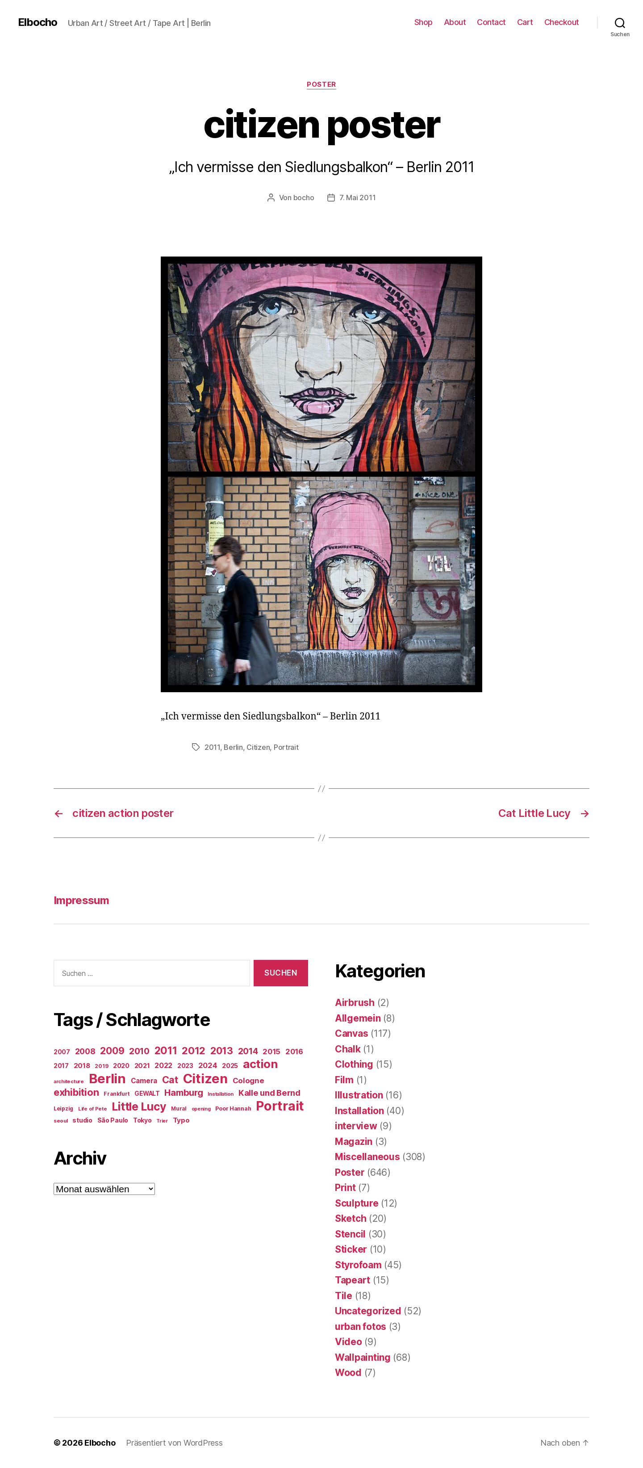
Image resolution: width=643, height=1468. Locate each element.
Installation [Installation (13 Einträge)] (221, 1094)
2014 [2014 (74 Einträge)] (248, 1051)
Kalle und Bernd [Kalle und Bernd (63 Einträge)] (269, 1093)
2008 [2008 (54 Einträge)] (85, 1051)
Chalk (348, 1049)
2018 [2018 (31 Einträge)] (82, 1065)
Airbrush (355, 1002)
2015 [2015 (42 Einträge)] (271, 1051)
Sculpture (357, 1203)
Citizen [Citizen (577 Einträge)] (205, 1078)
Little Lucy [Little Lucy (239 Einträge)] (139, 1106)
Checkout (561, 22)
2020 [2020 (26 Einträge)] (121, 1065)
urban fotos (360, 1326)
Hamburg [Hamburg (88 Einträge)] (183, 1092)
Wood (348, 1372)
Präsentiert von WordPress (174, 1442)
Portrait (286, 747)
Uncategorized (368, 1311)
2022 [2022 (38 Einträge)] (163, 1065)
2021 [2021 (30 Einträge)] (142, 1066)
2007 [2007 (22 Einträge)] (62, 1052)
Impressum (81, 900)
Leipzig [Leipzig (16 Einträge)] (63, 1108)
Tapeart (352, 1280)
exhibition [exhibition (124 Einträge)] (76, 1092)
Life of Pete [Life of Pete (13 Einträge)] (92, 1109)
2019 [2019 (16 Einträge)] (101, 1066)
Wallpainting (363, 1357)
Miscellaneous (367, 1156)
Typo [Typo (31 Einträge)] (181, 1120)
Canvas (351, 1033)
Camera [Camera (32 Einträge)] (144, 1081)
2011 (212, 747)
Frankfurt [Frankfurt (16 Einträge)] (117, 1093)
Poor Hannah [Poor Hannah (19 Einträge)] (233, 1108)
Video (348, 1341)
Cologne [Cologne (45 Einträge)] (248, 1080)
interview (356, 1125)
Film (344, 1079)
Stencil (350, 1234)
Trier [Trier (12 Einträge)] (162, 1121)
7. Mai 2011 (357, 197)
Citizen (258, 747)
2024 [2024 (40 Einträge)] (207, 1065)
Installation (359, 1110)
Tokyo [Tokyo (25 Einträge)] (142, 1120)
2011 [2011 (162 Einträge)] (165, 1050)
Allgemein (358, 1018)
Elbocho (37, 22)
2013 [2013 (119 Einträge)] (221, 1050)
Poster (321, 84)
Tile (343, 1295)
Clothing (354, 1064)
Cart (525, 22)
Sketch (350, 1218)
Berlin (233, 747)
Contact (491, 22)
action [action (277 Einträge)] (260, 1064)
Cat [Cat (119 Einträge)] (170, 1079)
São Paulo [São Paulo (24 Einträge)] (113, 1120)
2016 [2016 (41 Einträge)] (294, 1051)
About (455, 22)
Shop (423, 22)
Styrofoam (358, 1264)
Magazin (353, 1141)
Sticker (351, 1249)
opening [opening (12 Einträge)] (201, 1109)
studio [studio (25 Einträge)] (82, 1120)
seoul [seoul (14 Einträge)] (61, 1121)
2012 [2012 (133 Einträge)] (193, 1050)
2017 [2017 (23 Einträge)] (61, 1065)
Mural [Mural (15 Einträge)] (179, 1109)
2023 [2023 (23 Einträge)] (185, 1065)
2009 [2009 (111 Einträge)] (112, 1050)
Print (345, 1187)
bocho (303, 197)
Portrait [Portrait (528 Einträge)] (280, 1106)
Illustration (359, 1095)
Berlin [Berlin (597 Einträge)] (107, 1078)
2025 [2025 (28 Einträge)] (230, 1066)
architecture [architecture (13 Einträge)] (69, 1081)
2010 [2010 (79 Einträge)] (139, 1051)
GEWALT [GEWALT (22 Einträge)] (146, 1093)
